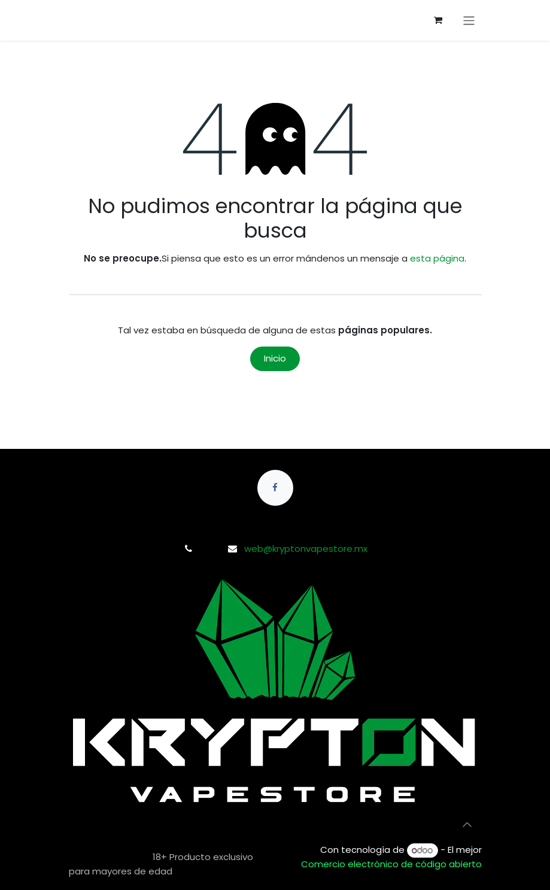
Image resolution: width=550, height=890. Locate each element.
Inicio (275, 358)
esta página (437, 258)
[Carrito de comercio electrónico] (438, 20)
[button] (467, 824)
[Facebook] (275, 488)
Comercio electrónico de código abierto (391, 864)
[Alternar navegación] (469, 21)
